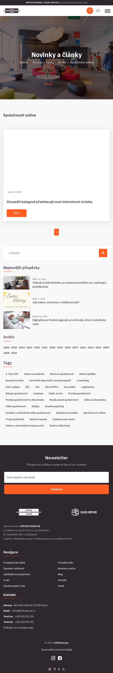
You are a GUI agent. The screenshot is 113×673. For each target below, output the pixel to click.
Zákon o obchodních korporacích (25, 425)
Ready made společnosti (64, 399)
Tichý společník (15, 419)
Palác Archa (56, 393)
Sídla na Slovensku (95, 399)
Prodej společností (79, 393)
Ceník (61, 586)
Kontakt (62, 580)
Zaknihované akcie (63, 419)
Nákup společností (17, 393)
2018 (68, 347)
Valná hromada (38, 419)
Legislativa (87, 386)
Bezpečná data (15, 380)
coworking (82, 380)
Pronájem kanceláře (14, 562)
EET (28, 386)
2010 (98, 347)
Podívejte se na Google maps (18, 627)
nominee (38, 393)
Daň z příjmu (13, 386)
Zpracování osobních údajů (56, 649)
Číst (17, 213)
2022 (37, 347)
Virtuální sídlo (65, 562)
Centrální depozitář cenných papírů (50, 380)
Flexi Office (51, 386)
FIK (37, 386)
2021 (45, 347)
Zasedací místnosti (13, 568)
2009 (106, 347)
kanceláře (70, 386)
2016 (83, 347)
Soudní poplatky (54, 406)
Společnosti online (67, 412)
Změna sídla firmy (60, 425)
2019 (60, 347)
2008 (6, 352)
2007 (14, 352)
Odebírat (56, 489)
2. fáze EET (12, 374)
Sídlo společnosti (16, 406)
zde (85, 2)
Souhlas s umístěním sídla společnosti (28, 412)
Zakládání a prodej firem (16, 574)
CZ (98, 10)
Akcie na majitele (34, 374)
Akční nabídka (87, 374)
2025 (14, 347)
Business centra (66, 568)
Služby (35, 406)
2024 (22, 347)
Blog (60, 574)
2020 (52, 347)
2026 (6, 347)
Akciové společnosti (62, 374)
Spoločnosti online (95, 412)
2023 (29, 347)
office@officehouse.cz (23, 610)
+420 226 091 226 (24, 616)
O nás (6, 580)
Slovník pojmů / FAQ (14, 586)
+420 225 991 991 (24, 622)
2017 (75, 347)
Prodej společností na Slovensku (25, 399)
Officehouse (61, 642)
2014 (91, 347)
